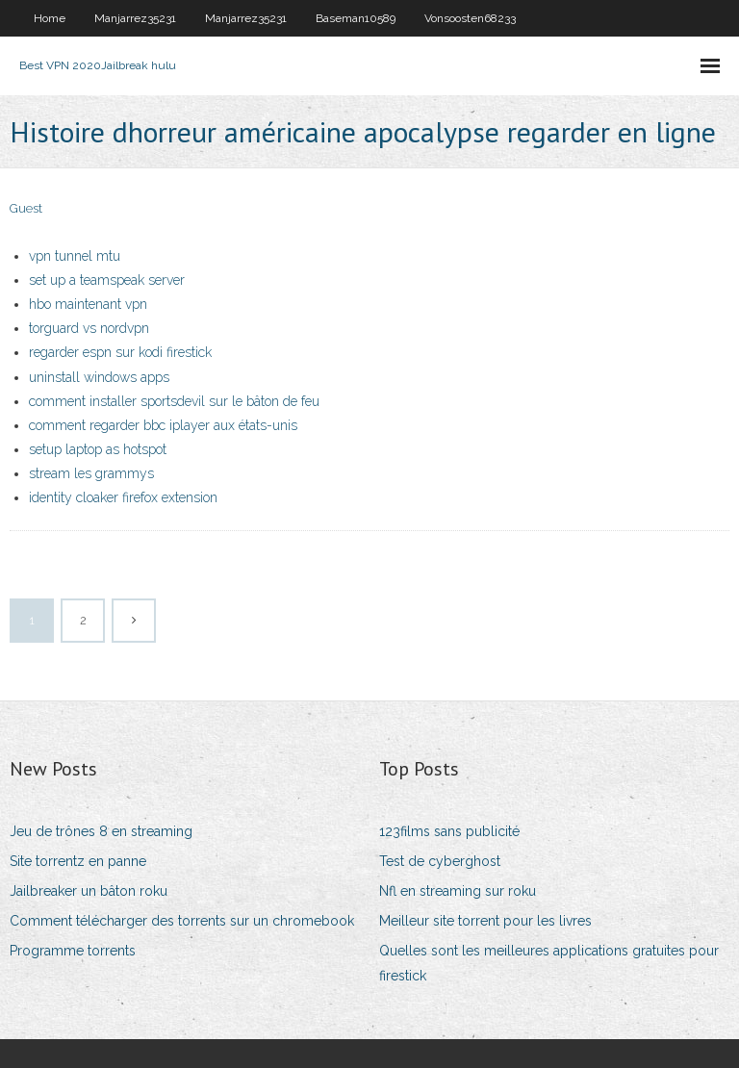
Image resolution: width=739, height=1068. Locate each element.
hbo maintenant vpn (88, 304)
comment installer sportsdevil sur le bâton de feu (174, 401)
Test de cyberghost (439, 861)
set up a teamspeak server (107, 280)
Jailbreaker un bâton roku (88, 891)
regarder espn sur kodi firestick (120, 352)
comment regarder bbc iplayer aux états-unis (163, 425)
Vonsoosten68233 (470, 18)
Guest (26, 208)
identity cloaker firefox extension (123, 497)
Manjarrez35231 (135, 18)
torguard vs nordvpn (89, 328)
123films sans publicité (449, 831)
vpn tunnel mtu (74, 256)
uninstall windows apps (99, 377)
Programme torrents (73, 950)
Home (49, 18)
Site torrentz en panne (78, 861)
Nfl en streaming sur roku (457, 891)
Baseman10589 (355, 18)
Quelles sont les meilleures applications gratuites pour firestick (549, 962)
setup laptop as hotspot (97, 449)
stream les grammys (91, 473)
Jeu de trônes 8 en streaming (101, 831)
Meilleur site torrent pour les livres (485, 920)
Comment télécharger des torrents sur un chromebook (182, 920)
